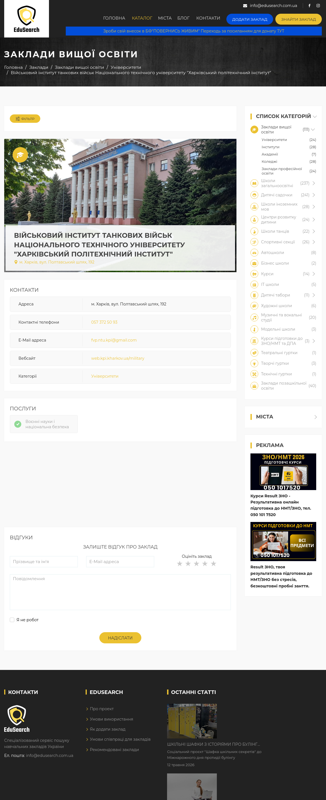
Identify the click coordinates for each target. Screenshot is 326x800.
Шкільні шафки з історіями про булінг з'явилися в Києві (260, 712)
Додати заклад (256, 18)
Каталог (144, 18)
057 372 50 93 (104, 323)
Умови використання (111, 722)
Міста (169, 18)
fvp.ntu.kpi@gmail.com (114, 342)
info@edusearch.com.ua (49, 759)
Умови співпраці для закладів (120, 742)
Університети (104, 377)
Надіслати (120, 641)
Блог (191, 18)
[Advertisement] (120, 492)
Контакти (217, 18)
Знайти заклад (300, 18)
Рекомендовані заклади (114, 753)
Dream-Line (310, 791)
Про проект (102, 712)
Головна (115, 18)
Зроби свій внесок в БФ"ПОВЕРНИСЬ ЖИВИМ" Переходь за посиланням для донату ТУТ (193, 30)
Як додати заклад (107, 732)
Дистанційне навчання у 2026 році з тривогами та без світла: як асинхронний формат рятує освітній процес (264, 747)
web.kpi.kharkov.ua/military (117, 360)
